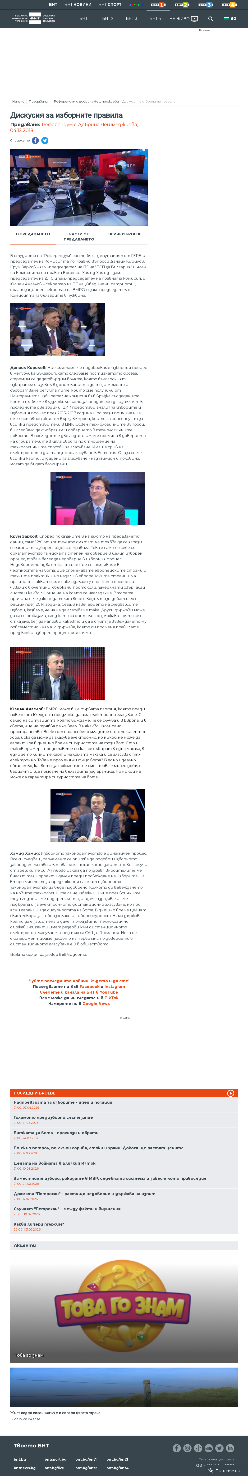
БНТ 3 (131, 18)
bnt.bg (20, 1459)
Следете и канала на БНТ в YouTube (79, 992)
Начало (18, 101)
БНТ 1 (84, 18)
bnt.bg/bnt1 (85, 1459)
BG (233, 18)
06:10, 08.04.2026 (27, 1419)
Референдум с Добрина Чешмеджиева (86, 101)
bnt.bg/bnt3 (117, 1459)
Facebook (90, 986)
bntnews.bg (25, 1468)
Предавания (39, 101)
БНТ (53, 4)
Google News (96, 1003)
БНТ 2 (108, 18)
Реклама (204, 30)
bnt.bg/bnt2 (86, 1468)
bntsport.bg (55, 1459)
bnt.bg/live (54, 1468)
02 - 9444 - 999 (215, 1465)
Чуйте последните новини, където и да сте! (79, 981)
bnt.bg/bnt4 (117, 1468)
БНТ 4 (155, 18)
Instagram (115, 986)
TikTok (112, 998)
